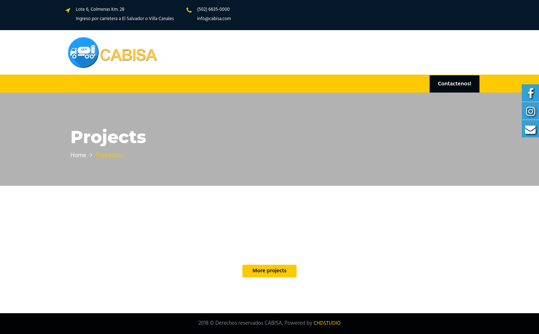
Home (79, 155)
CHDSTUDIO (327, 323)
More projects (269, 271)
